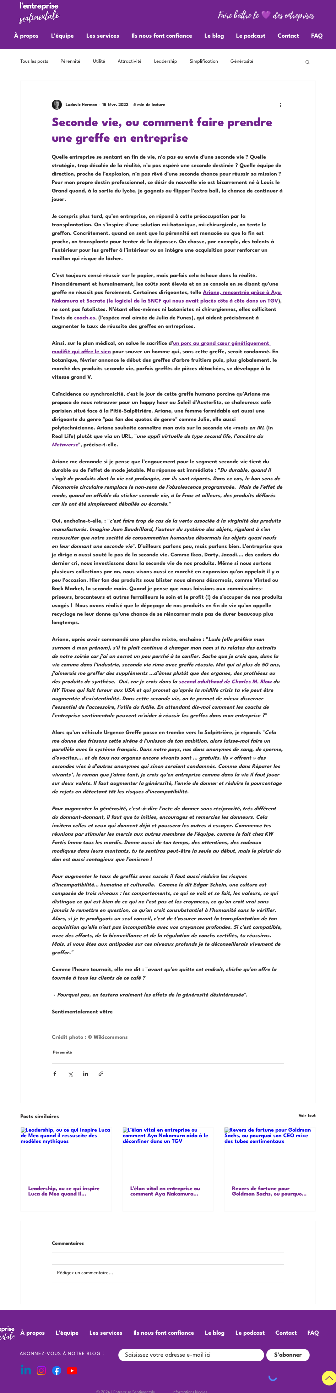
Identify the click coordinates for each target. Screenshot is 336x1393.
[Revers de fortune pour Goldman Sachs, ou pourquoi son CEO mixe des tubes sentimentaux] (270, 1153)
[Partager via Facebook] (55, 1074)
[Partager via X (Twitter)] (70, 1074)
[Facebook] (57, 1370)
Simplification (204, 61)
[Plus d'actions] (280, 104)
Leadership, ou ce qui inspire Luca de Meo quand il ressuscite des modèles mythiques (64, 1191)
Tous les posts (34, 61)
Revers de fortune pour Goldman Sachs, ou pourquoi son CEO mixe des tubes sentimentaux (267, 1191)
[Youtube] (72, 1370)
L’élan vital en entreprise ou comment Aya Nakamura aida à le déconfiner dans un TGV (165, 1191)
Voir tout (307, 1116)
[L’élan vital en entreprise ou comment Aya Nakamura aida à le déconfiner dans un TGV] (168, 1153)
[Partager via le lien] (101, 1074)
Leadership (165, 61)
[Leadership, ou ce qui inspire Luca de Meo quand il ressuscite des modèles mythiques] (66, 1153)
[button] (308, 61)
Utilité (99, 61)
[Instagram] (41, 1370)
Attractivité (130, 61)
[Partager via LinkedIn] (86, 1074)
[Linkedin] (26, 1370)
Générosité (241, 61)
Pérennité (70, 61)
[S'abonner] (288, 1355)
